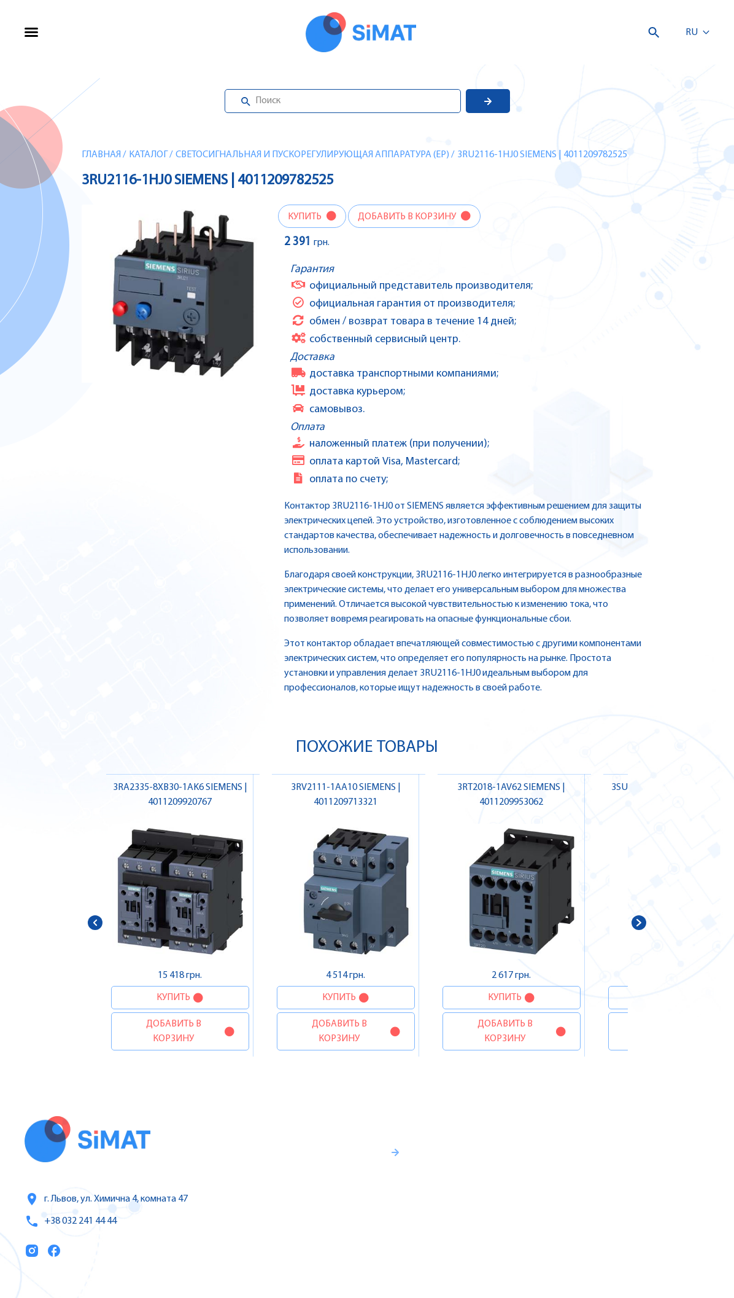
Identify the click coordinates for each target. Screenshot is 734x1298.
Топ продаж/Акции (488, 1236)
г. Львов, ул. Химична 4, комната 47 (106, 1199)
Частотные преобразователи (639, 1158)
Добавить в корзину (408, 217)
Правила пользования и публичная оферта (309, 1240)
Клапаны (592, 1262)
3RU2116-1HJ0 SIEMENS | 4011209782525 (542, 155)
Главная (101, 155)
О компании (472, 1185)
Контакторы (599, 1210)
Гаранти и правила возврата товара (318, 1199)
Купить (305, 217)
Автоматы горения (615, 1236)
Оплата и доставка (488, 1211)
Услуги (458, 1159)
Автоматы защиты (615, 1184)
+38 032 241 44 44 (71, 1221)
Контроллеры (602, 1133)
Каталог (148, 155)
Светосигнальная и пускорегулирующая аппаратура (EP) (312, 155)
